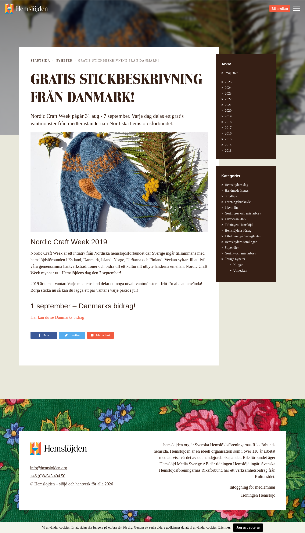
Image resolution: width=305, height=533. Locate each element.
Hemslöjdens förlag (238, 230)
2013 (228, 150)
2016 (228, 133)
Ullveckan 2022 (235, 219)
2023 (228, 93)
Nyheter (64, 60)
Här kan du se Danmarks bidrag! (58, 317)
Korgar (238, 264)
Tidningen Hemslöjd (238, 225)
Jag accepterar (248, 527)
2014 (228, 145)
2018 (228, 122)
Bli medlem (280, 10)
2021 (228, 105)
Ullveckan (240, 270)
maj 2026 (231, 73)
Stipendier (232, 247)
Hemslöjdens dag (236, 185)
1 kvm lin (231, 207)
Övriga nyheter (235, 259)
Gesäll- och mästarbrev (240, 253)
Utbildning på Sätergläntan (243, 236)
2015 (228, 139)
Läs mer (224, 527)
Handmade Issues (236, 190)
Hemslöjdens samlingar (241, 242)
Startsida (40, 60)
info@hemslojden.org (48, 468)
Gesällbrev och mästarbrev (243, 213)
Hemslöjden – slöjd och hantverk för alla (28, 10)
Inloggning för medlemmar (252, 487)
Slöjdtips (231, 196)
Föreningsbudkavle (238, 202)
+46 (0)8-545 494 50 (47, 476)
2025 (228, 82)
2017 (228, 127)
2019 (228, 116)
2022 (228, 99)
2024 (228, 87)
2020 (228, 110)
